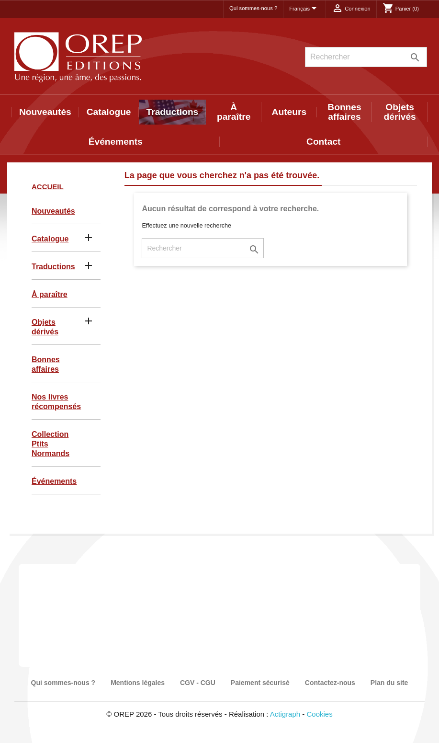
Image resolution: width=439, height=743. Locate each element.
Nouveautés (45, 112)
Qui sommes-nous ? (253, 8)
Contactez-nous (330, 682)
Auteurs (289, 112)
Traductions (172, 112)
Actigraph (285, 714)
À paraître (233, 112)
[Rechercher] (366, 57)
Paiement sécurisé (260, 682)
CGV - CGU (197, 682)
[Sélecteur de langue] (304, 9)
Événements (116, 142)
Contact (323, 142)
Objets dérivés (400, 112)
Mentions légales (138, 682)
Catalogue (109, 112)
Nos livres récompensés (56, 402)
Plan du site (389, 682)
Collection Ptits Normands (50, 443)
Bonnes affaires (344, 112)
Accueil (48, 187)
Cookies (320, 714)
